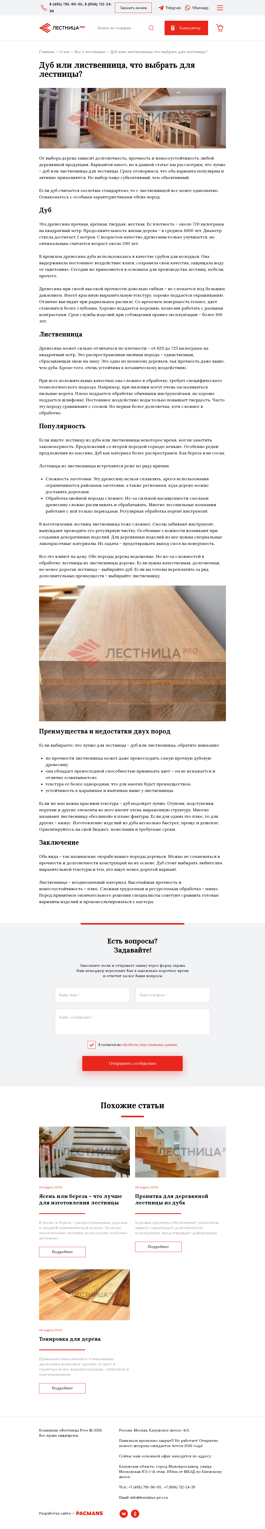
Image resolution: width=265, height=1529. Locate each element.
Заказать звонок (133, 8)
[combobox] (124, 28)
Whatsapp (197, 8)
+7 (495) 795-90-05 (145, 1487)
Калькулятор (185, 28)
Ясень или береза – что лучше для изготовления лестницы (80, 1199)
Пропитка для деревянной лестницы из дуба (171, 1199)
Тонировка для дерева (70, 1338)
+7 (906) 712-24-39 (179, 1487)
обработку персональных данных (149, 1045)
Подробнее (62, 1251)
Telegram (169, 8)
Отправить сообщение (132, 1063)
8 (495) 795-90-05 (66, 4)
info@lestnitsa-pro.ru (149, 1497)
